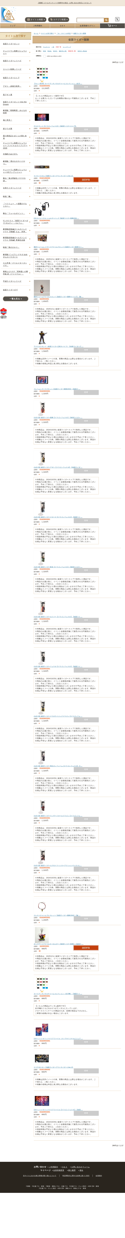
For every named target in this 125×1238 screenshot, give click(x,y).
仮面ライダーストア (11, 78)
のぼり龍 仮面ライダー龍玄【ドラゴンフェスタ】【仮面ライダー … (58, 567)
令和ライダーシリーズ (12, 188)
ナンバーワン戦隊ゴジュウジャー (15, 52)
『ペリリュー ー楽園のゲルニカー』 (15, 205)
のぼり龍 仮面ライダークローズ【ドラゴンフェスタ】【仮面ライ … (58, 517)
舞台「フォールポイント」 (14, 213)
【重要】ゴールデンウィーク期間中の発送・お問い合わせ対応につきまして (66, 3)
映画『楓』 (7, 196)
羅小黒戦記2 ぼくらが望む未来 (15, 137)
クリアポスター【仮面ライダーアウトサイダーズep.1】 (54, 1067)
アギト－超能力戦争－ (12, 86)
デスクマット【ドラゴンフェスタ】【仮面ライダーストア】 (55, 126)
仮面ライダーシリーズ (12, 61)
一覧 (53, 47)
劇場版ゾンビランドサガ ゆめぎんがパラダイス (15, 256)
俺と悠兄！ (7, 120)
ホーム (36, 33)
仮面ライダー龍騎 (79, 33)
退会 (81, 1170)
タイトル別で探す (47, 33)
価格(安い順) (63, 51)
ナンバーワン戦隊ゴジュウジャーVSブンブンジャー (15, 171)
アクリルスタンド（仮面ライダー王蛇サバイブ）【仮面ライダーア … (59, 346)
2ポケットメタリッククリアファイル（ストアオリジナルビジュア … (58, 1038)
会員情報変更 (58, 1170)
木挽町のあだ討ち (10, 154)
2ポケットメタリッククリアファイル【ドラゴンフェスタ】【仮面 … (58, 1110)
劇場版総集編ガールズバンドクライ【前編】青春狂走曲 (15, 239)
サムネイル (46, 47)
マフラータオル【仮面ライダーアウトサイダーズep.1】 (54, 176)
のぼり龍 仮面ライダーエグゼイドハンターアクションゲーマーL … (58, 865)
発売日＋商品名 (82, 51)
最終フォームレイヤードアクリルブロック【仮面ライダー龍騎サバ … (59, 247)
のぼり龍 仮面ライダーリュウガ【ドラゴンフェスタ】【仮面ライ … (58, 666)
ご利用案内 (37, 26)
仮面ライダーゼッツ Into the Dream (15, 103)
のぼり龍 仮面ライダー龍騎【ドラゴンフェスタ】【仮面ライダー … (58, 417)
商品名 (50, 51)
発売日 (55, 51)
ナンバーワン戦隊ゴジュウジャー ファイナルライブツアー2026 (15, 145)
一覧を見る (15, 299)
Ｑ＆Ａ (62, 26)
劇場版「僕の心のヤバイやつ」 (14, 162)
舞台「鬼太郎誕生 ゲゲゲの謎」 (14, 179)
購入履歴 (72, 1170)
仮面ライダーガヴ (10, 290)
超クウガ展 (7, 129)
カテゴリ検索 (58, 19)
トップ (12, 26)
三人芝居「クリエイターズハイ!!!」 (15, 264)
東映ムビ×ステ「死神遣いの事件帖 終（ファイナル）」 (15, 272)
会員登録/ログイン (87, 26)
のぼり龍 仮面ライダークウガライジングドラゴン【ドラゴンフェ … (58, 716)
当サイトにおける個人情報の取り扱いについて (39, 1176)
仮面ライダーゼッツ (11, 44)
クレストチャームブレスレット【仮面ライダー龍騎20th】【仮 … (57, 915)
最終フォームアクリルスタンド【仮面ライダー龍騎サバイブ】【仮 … (59, 297)
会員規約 (99, 1176)
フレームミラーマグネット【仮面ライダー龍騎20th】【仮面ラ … (57, 389)
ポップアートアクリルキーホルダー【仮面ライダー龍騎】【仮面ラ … (59, 944)
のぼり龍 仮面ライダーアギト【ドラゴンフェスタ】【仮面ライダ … (58, 467)
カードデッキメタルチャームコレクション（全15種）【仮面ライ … (58, 994)
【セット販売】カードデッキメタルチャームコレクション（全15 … (58, 83)
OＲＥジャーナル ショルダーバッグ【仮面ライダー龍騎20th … (56, 218)
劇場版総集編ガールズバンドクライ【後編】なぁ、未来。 (15, 230)
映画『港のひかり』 (11, 247)
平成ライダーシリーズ (12, 281)
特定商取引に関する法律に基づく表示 (76, 1176)
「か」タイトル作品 (63, 33)
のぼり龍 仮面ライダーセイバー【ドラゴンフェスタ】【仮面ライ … (58, 617)
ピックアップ (67, 47)
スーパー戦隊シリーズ (12, 69)
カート (112, 25)
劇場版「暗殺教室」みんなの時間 (15, 111)
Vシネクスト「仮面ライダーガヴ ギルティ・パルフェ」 (15, 222)
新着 (44, 51)
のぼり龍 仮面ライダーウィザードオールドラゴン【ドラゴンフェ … (58, 816)
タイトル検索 (35, 19)
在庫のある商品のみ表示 (54, 56)
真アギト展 (7, 95)
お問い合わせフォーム (80, 1167)
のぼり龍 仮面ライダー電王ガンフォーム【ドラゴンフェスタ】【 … (58, 766)
